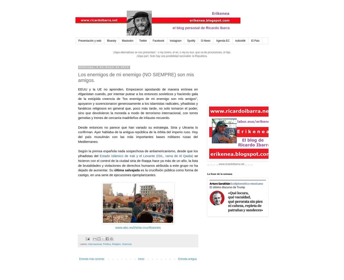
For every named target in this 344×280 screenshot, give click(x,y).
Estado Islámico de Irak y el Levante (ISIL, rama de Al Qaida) (146, 156)
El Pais (255, 40)
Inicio (141, 259)
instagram (176, 40)
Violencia (127, 244)
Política (107, 244)
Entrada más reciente (91, 259)
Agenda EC (222, 40)
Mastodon (128, 40)
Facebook (158, 40)
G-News (205, 40)
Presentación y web (89, 40)
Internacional (95, 244)
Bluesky (111, 40)
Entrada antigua (187, 259)
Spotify (191, 40)
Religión (116, 244)
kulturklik (240, 40)
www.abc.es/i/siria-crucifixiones (138, 227)
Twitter (143, 40)
